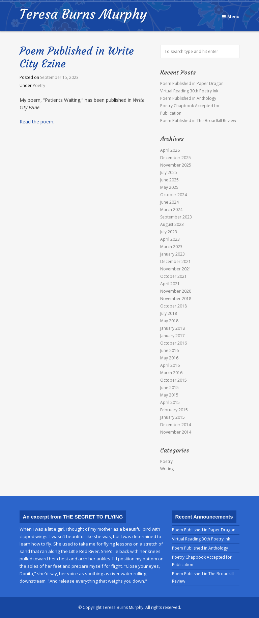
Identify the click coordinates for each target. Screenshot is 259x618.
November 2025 (175, 165)
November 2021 (175, 269)
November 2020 (175, 291)
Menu (230, 16)
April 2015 (170, 402)
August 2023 (172, 224)
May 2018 (169, 321)
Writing (167, 469)
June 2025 (169, 180)
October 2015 (173, 380)
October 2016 (173, 343)
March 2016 (171, 373)
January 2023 (172, 254)
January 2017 (172, 336)
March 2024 (171, 209)
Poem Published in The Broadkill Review (198, 120)
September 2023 (176, 217)
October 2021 (173, 276)
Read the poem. (37, 121)
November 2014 (175, 432)
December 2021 (175, 261)
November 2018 (175, 298)
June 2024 (169, 202)
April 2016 (170, 365)
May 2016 (169, 358)
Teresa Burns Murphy (83, 14)
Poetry (39, 85)
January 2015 (172, 417)
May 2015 (169, 395)
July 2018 (168, 313)
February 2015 (174, 410)
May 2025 (169, 187)
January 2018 (172, 328)
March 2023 (171, 246)
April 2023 (170, 239)
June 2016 (169, 350)
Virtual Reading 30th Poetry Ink (189, 91)
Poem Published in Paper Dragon (192, 83)
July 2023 (168, 232)
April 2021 (170, 284)
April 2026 (170, 150)
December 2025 (175, 157)
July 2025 (168, 172)
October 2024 (173, 195)
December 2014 (175, 425)
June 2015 (169, 387)
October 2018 (173, 306)
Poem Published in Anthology (188, 98)
